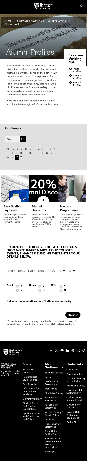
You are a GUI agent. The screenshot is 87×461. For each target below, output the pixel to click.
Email (10, 285)
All (8, 149)
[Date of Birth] (22, 271)
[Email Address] (42, 271)
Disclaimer (50, 420)
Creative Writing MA (59, 21)
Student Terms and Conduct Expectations (30, 406)
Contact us (72, 370)
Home (7, 21)
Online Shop (72, 422)
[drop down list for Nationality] (62, 271)
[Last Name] (32, 271)
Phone (32, 285)
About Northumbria (54, 366)
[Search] (12, 139)
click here (69, 324)
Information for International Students (31, 392)
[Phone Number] (52, 271)
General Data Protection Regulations (73, 415)
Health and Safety (75, 386)
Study (27, 364)
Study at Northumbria (29, 21)
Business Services (54, 373)
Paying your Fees (75, 374)
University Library (32, 399)
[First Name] (12, 271)
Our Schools (29, 384)
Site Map (49, 452)
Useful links (74, 364)
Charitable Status (54, 393)
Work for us (51, 389)
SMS (53, 285)
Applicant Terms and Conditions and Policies (31, 417)
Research (49, 377)
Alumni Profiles (12, 24)
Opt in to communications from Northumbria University (39, 301)
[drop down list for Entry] (72, 271)
